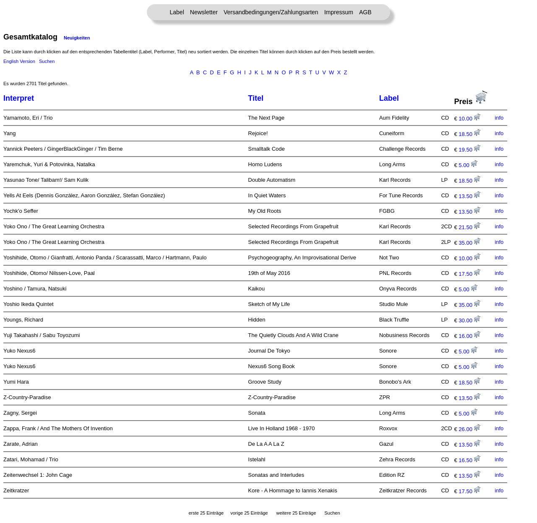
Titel (255, 98)
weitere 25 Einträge (296, 512)
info (499, 118)
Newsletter (204, 12)
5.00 (468, 165)
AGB (365, 12)
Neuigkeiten (77, 37)
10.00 (469, 118)
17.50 (469, 274)
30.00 (469, 320)
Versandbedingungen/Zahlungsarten (271, 12)
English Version (19, 61)
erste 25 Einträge (206, 512)
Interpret (18, 98)
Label (177, 12)
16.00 (469, 336)
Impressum (338, 12)
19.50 (469, 149)
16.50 (469, 460)
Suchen (47, 61)
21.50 (469, 227)
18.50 (469, 134)
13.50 (469, 196)
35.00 (469, 243)
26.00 (469, 429)
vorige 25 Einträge (249, 512)
